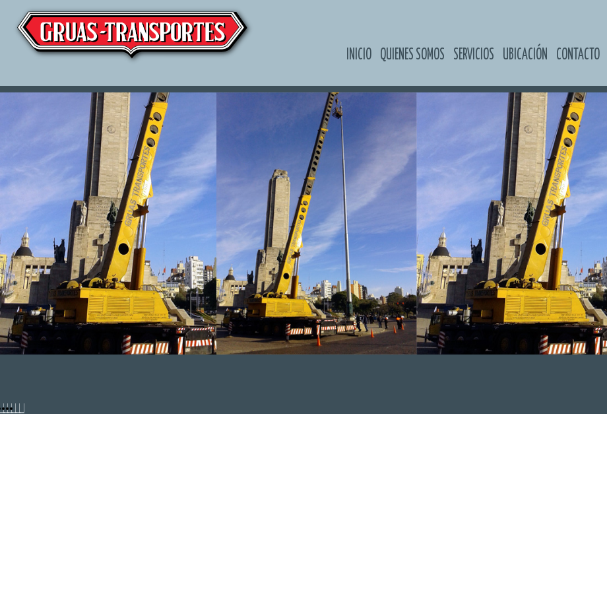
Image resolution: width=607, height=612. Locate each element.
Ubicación (525, 54)
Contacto (578, 54)
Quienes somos (412, 54)
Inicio (358, 54)
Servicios (473, 54)
